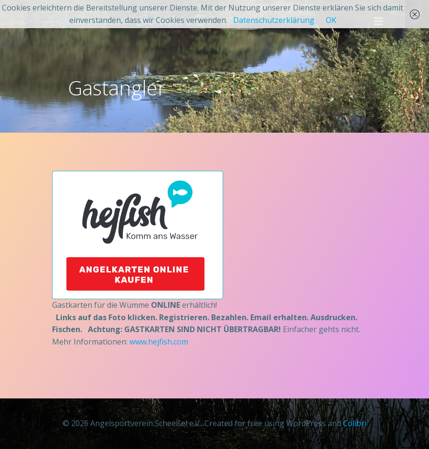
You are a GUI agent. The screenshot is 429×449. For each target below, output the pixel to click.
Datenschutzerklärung (273, 20)
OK (331, 20)
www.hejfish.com (158, 341)
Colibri (354, 423)
